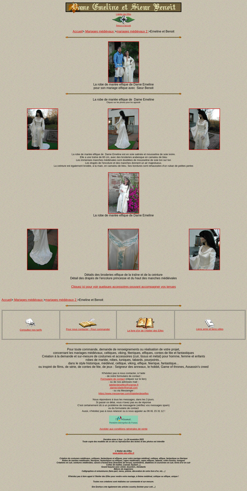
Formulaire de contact (113, 378)
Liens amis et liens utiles (209, 329)
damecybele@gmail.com (124, 387)
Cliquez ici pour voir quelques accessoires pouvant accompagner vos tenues (123, 286)
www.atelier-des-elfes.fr (123, 453)
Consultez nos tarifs (31, 329)
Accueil (78, 31)
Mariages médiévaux (99, 31)
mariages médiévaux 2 (132, 31)
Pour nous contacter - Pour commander (88, 329)
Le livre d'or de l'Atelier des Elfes (145, 330)
